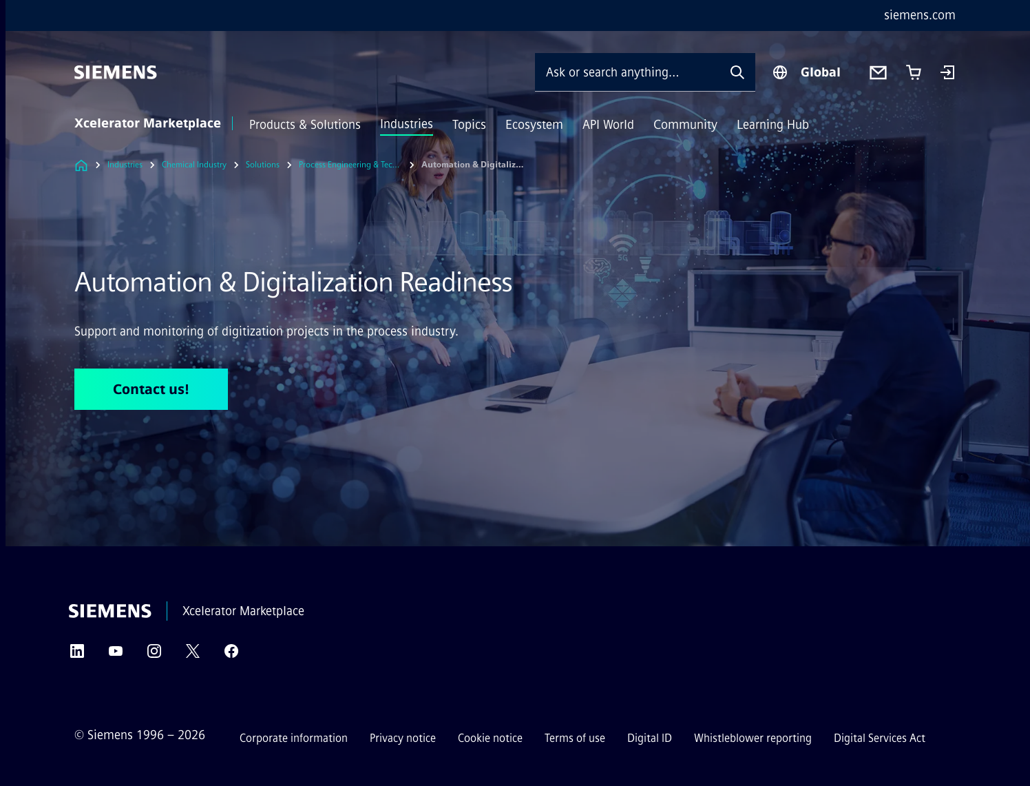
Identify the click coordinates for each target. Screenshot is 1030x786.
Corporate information (294, 738)
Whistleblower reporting (753, 738)
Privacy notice (403, 738)
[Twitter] (193, 655)
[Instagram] (154, 655)
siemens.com (920, 15)
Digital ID (649, 738)
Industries (406, 124)
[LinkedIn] (77, 655)
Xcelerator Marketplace (147, 123)
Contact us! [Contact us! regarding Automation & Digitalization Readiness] (151, 389)
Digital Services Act (879, 738)
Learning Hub (773, 124)
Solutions (263, 164)
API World (608, 124)
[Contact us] (878, 73)
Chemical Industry (194, 164)
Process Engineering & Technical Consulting (350, 164)
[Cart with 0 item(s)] (914, 72)
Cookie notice (490, 738)
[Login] (947, 73)
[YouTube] (115, 655)
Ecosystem (534, 124)
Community (685, 124)
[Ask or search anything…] (627, 72)
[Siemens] (115, 72)
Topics (469, 124)
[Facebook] (231, 655)
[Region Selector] (806, 72)
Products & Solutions (305, 124)
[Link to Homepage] (81, 165)
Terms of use (575, 738)
